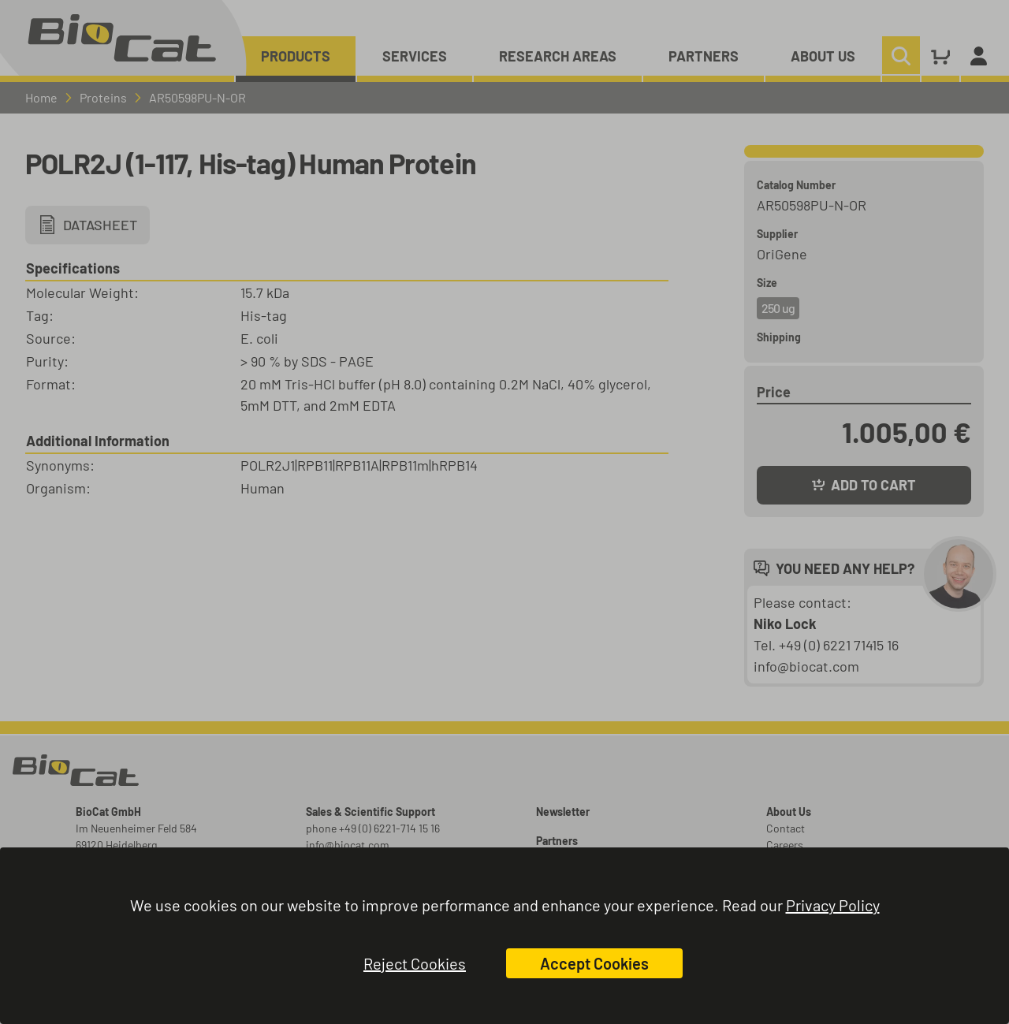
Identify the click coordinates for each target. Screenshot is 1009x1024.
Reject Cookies (414, 963)
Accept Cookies (594, 963)
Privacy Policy (833, 905)
